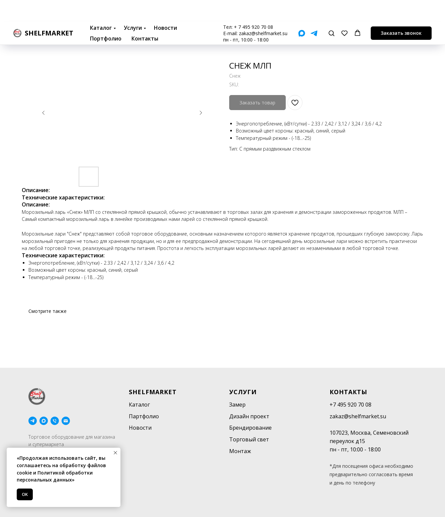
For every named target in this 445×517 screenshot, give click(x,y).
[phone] (55, 421)
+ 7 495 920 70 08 (253, 5)
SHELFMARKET (153, 392)
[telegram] (32, 421)
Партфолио (144, 416)
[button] (331, 11)
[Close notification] (115, 452)
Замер (237, 404)
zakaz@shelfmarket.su (263, 11)
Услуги (133, 6)
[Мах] (301, 11)
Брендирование (250, 427)
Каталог (101, 6)
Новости (165, 6)
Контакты (144, 16)
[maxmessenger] (43, 421)
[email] (66, 421)
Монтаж (240, 451)
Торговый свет (249, 439)
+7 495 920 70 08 (350, 404)
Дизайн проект (249, 416)
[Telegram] (314, 11)
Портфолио (105, 16)
